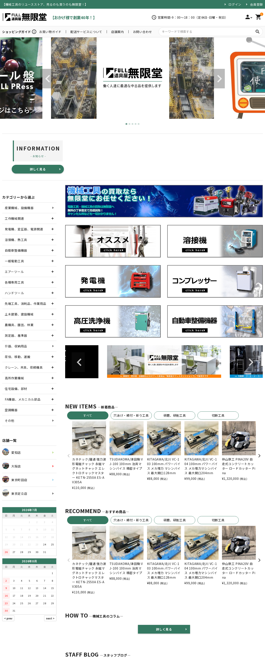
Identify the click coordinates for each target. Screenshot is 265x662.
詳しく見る (38, 169)
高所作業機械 (14, 378)
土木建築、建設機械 (19, 314)
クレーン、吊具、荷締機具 (24, 367)
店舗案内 (117, 31)
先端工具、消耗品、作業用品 (25, 303)
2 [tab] (130, 124)
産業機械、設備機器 (19, 208)
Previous (46, 78)
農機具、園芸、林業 (19, 325)
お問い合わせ (142, 31)
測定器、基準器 (16, 335)
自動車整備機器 (16, 250)
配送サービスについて (86, 31)
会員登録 (256, 4)
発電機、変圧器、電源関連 (24, 229)
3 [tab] (133, 124)
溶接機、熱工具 (16, 240)
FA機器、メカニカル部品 (22, 399)
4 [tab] (136, 124)
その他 (9, 420)
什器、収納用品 (16, 346)
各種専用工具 (14, 282)
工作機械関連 (14, 218)
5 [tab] (139, 124)
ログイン (235, 4)
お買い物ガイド (50, 31)
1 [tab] (127, 124)
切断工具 (218, 415)
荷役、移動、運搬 (17, 357)
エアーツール (14, 271)
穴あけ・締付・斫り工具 (131, 415)
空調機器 (11, 410)
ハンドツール (14, 293)
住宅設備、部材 (16, 388)
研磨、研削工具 (175, 415)
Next (218, 78)
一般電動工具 (14, 261)
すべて (87, 415)
